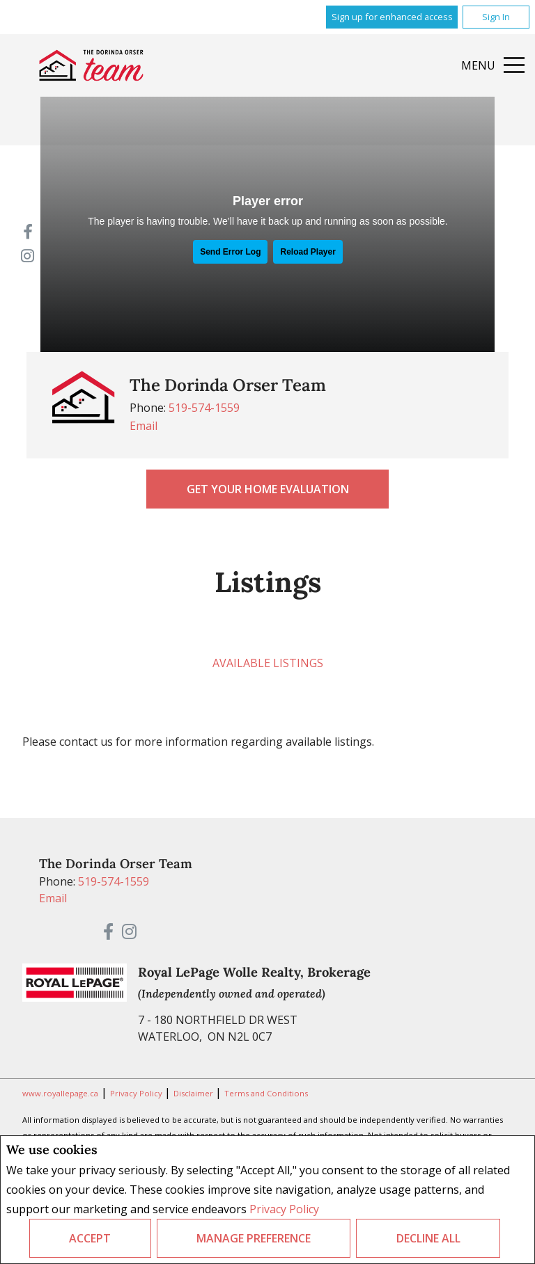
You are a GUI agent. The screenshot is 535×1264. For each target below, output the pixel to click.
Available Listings (267, 663)
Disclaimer (194, 1093)
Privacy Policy (284, 1209)
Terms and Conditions (266, 1093)
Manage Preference (253, 1238)
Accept (90, 1238)
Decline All (428, 1238)
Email (143, 425)
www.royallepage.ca (60, 1093)
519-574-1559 (204, 407)
